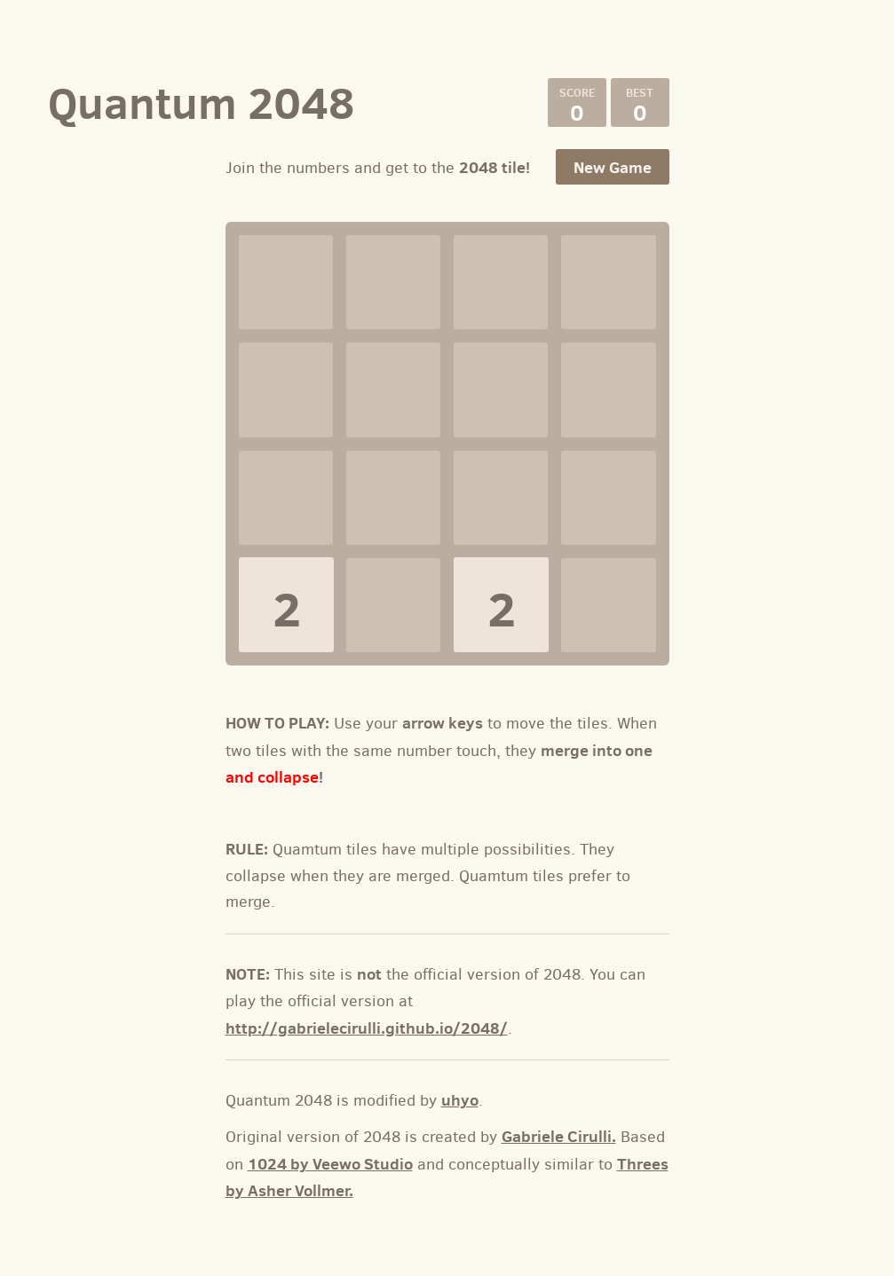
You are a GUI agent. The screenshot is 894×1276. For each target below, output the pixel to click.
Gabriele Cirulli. (559, 1136)
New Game (613, 167)
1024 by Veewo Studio (330, 1164)
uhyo (460, 1100)
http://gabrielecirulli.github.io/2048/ (366, 1028)
